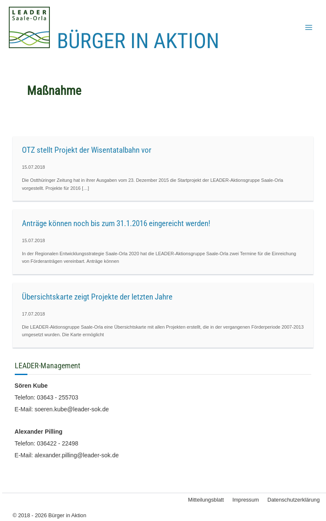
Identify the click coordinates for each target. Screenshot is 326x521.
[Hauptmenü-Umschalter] (309, 27)
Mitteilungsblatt (206, 500)
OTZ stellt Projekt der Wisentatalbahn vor (86, 150)
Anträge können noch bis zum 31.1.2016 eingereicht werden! (116, 223)
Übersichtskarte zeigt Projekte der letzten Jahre (97, 297)
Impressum (245, 500)
